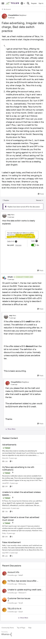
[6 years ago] (14, 508)
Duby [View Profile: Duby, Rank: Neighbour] (4, 533)
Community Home (8, 628)
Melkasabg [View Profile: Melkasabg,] (22, 584)
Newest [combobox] (39, 200)
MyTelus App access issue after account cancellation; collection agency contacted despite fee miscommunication (25, 581)
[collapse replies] (23, 213)
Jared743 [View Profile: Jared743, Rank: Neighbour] (5, 483)
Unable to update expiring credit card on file (24, 589)
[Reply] (40, 193)
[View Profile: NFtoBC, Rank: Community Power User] (4, 278)
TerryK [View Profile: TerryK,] (21, 603)
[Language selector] (23, 3)
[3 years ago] (12, 458)
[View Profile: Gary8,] (4, 610)
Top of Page (21, 628)
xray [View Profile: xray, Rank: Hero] (9, 214)
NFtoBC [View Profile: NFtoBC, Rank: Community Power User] (10, 277)
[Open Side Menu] (3, 3)
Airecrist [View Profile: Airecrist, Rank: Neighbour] (5, 458)
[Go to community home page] (13, 3)
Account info (13, 572)
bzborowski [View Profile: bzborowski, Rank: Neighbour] (6, 508)
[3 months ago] (12, 575)
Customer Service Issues (19, 598)
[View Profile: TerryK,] (4, 600)
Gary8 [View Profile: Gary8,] (21, 611)
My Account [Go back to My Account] (6, 9)
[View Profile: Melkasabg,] (4, 582)
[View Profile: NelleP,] (4, 573)
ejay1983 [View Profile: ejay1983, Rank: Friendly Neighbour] (5, 553)
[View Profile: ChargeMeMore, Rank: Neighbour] (4, 16)
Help (29, 628)
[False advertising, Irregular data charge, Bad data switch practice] (11, 217)
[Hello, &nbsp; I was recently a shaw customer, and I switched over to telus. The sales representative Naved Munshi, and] (23, 547)
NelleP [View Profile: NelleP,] (21, 575)
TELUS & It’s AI (14, 608)
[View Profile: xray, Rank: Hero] (4, 216)
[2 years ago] (13, 552)
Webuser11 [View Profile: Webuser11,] (22, 593)
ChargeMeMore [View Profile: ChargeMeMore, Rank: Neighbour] (13, 15)
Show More (10, 429)
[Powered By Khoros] (23, 633)
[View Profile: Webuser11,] (4, 591)
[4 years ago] (13, 483)
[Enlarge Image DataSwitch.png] (23, 238)
